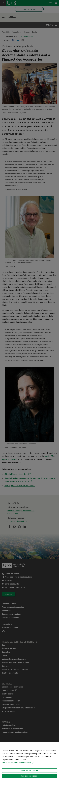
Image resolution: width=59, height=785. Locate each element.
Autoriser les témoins (29, 776)
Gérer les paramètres (29, 771)
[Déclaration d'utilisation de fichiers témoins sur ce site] (29, 763)
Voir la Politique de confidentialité (16, 763)
